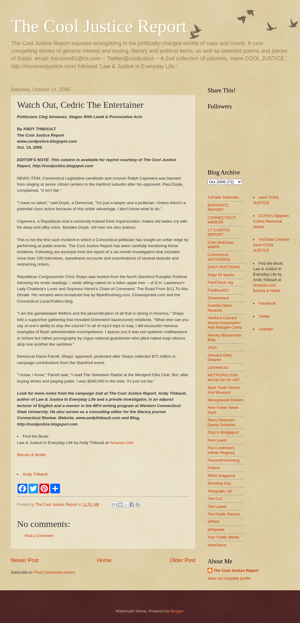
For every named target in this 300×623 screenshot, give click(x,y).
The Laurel (217, 506)
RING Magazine (221, 475)
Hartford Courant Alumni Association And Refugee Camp (225, 323)
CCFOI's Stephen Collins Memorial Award (271, 221)
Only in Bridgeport (223, 432)
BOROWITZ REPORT (218, 207)
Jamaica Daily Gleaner (220, 357)
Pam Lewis (217, 440)
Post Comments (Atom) (55, 572)
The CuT (215, 498)
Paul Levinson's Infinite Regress (221, 450)
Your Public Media (223, 537)
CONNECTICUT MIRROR (222, 219)
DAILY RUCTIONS (224, 267)
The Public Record (224, 514)
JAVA (212, 347)
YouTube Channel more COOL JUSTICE (271, 245)
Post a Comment (39, 535)
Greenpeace (218, 298)
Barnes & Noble (31, 454)
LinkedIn (265, 329)
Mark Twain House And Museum (224, 389)
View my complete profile (229, 578)
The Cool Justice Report (99, 26)
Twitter (264, 316)
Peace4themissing (223, 460)
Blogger (177, 611)
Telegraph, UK (220, 491)
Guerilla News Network (220, 307)
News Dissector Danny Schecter (221, 422)
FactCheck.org (220, 282)
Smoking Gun (219, 483)
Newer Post (25, 560)
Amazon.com (122, 442)
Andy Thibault (35, 474)
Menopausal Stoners (225, 400)
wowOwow (217, 545)
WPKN (213, 521)
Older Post (182, 560)
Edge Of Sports (221, 275)
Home (104, 560)
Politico (214, 468)
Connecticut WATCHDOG (219, 256)
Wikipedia (216, 529)
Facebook (267, 303)
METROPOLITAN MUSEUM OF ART (224, 377)
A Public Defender (223, 197)
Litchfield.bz (218, 367)
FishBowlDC (218, 290)
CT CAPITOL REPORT (219, 232)
